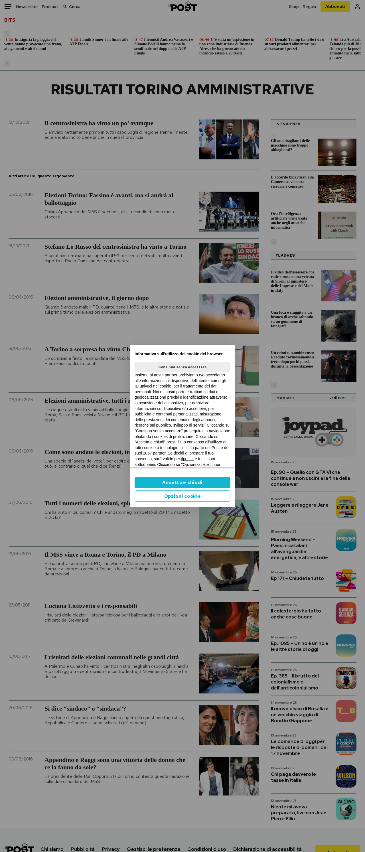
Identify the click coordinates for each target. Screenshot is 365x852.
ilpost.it (187, 459)
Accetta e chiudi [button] (182, 483)
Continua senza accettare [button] (182, 367)
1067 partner (154, 453)
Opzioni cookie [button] (182, 496)
